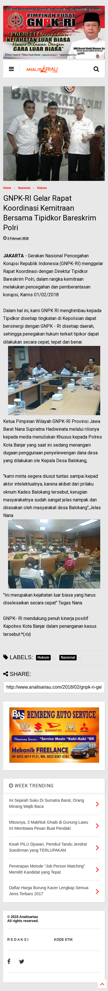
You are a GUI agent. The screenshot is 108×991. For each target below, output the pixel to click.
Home (7, 188)
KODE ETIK (63, 940)
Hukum (42, 188)
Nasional (24, 188)
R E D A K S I (17, 940)
